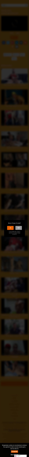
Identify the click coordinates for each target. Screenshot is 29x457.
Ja (10, 228)
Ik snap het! (14, 451)
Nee (19, 228)
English (17, 456)
